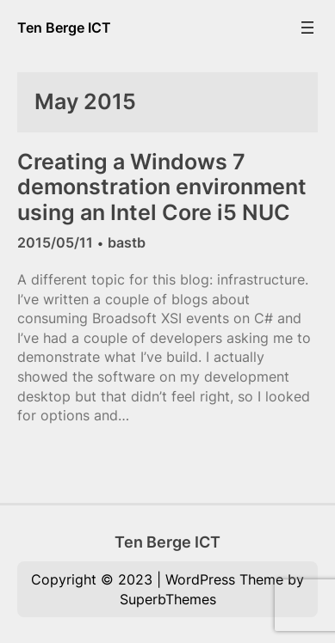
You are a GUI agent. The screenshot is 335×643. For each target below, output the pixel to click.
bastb (127, 242)
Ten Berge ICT (64, 27)
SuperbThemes (168, 599)
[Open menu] (307, 27)
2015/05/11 (55, 242)
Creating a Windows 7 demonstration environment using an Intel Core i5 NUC (162, 187)
